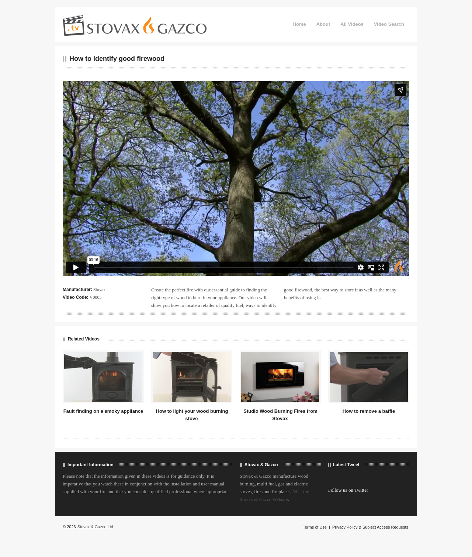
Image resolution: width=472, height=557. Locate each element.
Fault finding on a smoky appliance (103, 411)
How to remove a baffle (369, 411)
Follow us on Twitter (348, 490)
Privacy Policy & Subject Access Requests (370, 527)
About (323, 24)
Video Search (389, 24)
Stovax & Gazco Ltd (95, 527)
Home (299, 24)
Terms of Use (315, 527)
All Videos (352, 24)
